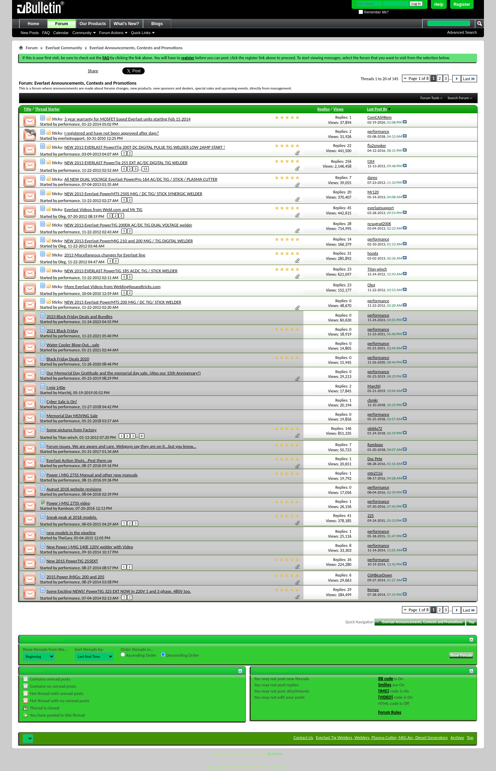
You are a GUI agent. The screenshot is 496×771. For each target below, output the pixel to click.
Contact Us (303, 737)
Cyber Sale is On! (61, 401)
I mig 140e (55, 387)
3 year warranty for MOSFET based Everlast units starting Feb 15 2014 (127, 119)
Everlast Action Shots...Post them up (79, 460)
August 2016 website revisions (73, 489)
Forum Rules (389, 712)
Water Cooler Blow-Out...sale (72, 344)
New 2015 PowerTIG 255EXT (72, 560)
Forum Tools (430, 98)
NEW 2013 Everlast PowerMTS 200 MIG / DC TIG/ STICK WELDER (122, 302)
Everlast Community (63, 47)
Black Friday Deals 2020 (67, 358)
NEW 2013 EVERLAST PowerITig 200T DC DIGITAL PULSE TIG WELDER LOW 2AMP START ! (144, 147)
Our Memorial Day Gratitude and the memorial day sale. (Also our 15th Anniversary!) (123, 373)
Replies (323, 109)
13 (145, 169)
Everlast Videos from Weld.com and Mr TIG (103, 209)
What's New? (126, 23)
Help (438, 4)
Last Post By (379, 109)
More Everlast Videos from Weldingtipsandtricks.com (112, 286)
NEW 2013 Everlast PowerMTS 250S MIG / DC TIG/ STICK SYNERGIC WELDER (133, 193)
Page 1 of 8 (418, 78)
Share (93, 70)
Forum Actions (111, 33)
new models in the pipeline (71, 532)
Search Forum (458, 98)
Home (33, 23)
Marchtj (64, 392)
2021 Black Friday (62, 330)
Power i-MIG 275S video (68, 503)
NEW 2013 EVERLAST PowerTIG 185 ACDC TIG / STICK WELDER (121, 270)
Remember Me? (374, 12)
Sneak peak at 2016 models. (71, 517)
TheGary (65, 538)
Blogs (157, 23)
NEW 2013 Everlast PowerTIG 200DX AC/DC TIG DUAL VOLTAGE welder (128, 225)
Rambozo (66, 508)
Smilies (384, 684)
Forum (61, 23)
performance (69, 124)
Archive (457, 737)
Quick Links (141, 33)
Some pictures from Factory (71, 429)
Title (27, 109)
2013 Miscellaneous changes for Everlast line (104, 254)
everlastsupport (71, 138)
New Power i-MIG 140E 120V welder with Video (89, 546)
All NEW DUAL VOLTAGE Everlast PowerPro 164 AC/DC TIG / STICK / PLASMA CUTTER (140, 179)
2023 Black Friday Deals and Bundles (79, 316)
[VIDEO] (385, 697)
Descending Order (180, 655)
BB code (385, 678)
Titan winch (68, 437)
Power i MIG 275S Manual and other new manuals (92, 474)
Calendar (61, 33)
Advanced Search (462, 32)
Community (82, 33)
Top (471, 622)
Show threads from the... (45, 649)
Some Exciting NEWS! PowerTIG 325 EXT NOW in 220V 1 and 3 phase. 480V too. (118, 591)
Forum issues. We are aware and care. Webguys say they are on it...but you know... (121, 446)
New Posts (30, 33)
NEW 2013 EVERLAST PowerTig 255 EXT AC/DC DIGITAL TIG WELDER (125, 162)
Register (462, 4)
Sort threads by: (89, 649)
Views (338, 109)
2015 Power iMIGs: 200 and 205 (75, 576)
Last (469, 78)
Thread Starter (47, 109)
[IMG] (383, 691)
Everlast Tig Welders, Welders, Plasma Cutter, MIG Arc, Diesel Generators (382, 737)
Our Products (93, 23)
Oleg (62, 216)
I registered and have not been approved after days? (111, 133)
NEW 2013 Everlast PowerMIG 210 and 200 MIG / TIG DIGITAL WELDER (128, 240)
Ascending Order (138, 655)
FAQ (46, 33)
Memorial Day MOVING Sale (72, 415)
